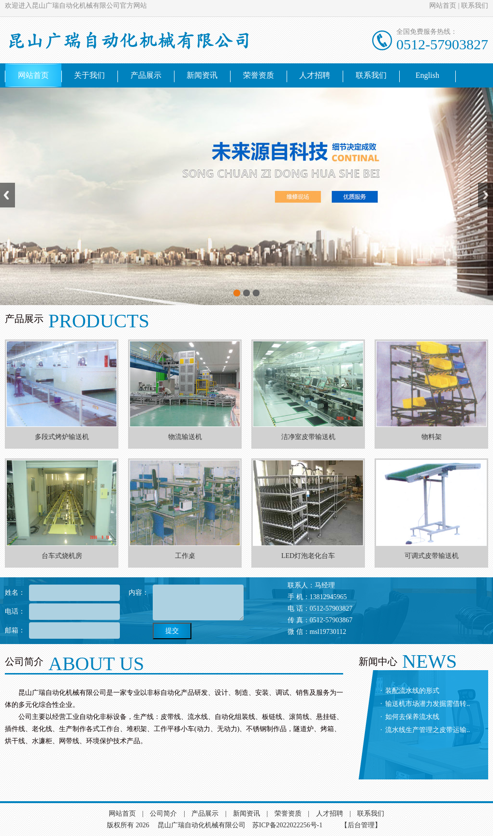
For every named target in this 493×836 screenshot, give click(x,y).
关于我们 (89, 75)
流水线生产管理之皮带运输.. (427, 729)
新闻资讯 (202, 75)
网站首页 (442, 5)
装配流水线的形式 (412, 690)
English (427, 75)
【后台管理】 (361, 825)
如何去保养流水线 (412, 716)
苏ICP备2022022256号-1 (287, 825)
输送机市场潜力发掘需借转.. (427, 703)
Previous (7, 195)
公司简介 (163, 813)
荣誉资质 (258, 75)
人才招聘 (314, 75)
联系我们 (474, 5)
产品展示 (145, 75)
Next (485, 195)
